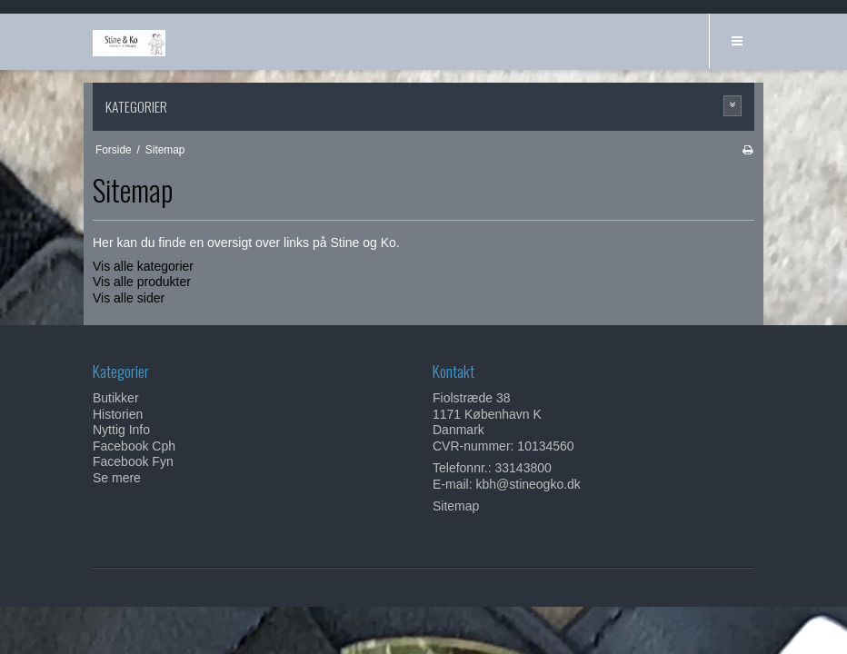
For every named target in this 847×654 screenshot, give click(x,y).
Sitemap (456, 506)
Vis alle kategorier (143, 266)
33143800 (523, 468)
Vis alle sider (128, 298)
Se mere (117, 478)
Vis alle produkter (142, 281)
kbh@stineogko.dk (527, 484)
